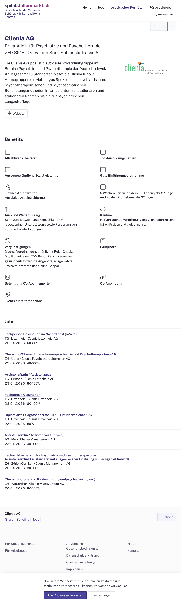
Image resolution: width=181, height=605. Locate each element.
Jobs (36, 519)
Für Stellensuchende (20, 544)
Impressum (74, 569)
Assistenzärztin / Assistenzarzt (28, 374)
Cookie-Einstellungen (81, 562)
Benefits (23, 519)
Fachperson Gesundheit (22, 395)
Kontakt (133, 550)
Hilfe (132, 544)
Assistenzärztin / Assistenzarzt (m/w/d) (34, 435)
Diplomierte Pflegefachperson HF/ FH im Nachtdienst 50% (49, 415)
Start (9, 519)
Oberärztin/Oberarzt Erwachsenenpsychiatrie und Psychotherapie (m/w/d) (60, 354)
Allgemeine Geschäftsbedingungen (83, 546)
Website (16, 114)
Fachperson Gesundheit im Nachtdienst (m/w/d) (41, 334)
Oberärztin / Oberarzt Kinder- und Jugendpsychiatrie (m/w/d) (50, 479)
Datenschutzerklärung (82, 555)
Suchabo (166, 517)
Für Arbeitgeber (17, 550)
